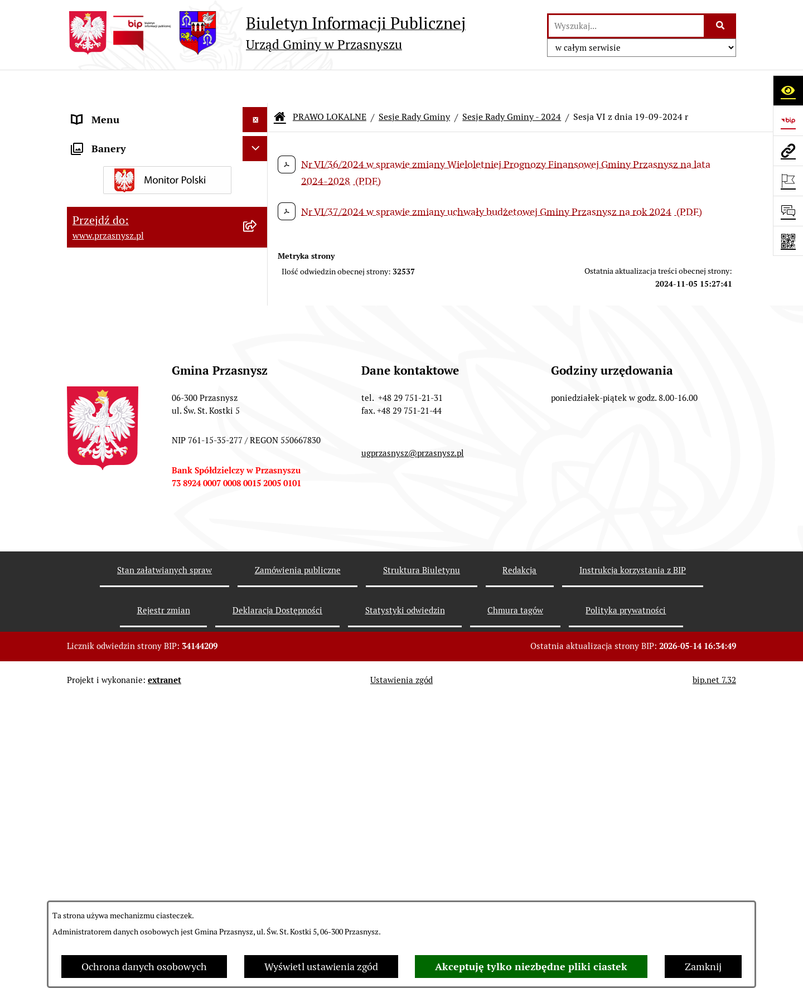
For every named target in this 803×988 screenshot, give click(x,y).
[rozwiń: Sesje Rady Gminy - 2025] (257, 377)
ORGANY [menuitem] (92, 111)
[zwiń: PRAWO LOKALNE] (257, 136)
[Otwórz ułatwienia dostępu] (788, 90)
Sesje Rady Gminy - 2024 (511, 83)
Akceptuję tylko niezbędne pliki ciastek (531, 966)
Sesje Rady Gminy (414, 83)
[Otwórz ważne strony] (788, 181)
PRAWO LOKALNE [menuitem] (112, 136)
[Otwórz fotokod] (788, 241)
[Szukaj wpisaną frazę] (720, 25)
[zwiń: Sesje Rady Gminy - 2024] (257, 409)
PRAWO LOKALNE (329, 83)
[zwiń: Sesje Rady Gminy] (257, 233)
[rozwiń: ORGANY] (257, 111)
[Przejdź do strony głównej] (266, 33)
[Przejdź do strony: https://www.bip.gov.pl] (788, 120)
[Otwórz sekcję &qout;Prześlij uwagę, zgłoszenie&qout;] (788, 211)
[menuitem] (167, 168)
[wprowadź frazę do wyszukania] (626, 25)
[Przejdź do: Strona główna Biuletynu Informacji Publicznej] (280, 84)
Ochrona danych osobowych (144, 966)
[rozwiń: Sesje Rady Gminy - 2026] (257, 345)
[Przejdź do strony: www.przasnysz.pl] (788, 150)
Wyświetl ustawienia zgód (321, 966)
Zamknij (703, 966)
